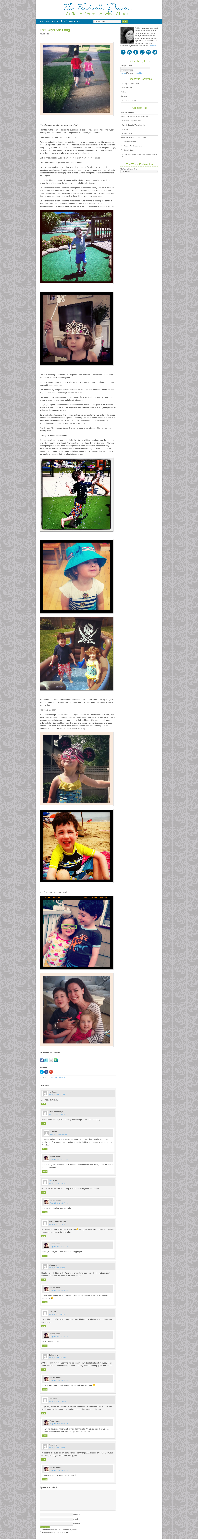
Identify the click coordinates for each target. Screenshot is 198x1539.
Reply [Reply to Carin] (43, 1413)
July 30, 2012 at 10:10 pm (57, 1358)
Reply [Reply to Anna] (43, 1192)
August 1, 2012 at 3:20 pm (59, 1424)
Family (52, 1077)
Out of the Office (126, 133)
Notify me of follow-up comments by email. (59, 1530)
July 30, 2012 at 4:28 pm (57, 1114)
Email (75, 1519)
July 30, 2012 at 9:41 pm (57, 1314)
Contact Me (74, 21)
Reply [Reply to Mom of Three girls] (43, 1236)
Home (40, 21)
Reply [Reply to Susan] (45, 1149)
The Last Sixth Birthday (128, 100)
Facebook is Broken (127, 112)
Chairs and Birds (126, 88)
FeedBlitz (138, 73)
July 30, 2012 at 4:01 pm (57, 1095)
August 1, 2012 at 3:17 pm (59, 1159)
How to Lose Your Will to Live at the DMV (134, 117)
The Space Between (127, 150)
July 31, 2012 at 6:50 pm (57, 1448)
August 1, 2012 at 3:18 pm (59, 1290)
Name (75, 1515)
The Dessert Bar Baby (128, 142)
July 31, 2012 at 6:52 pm (58, 1134)
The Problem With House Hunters (132, 146)
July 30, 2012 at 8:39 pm (57, 1268)
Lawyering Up (125, 129)
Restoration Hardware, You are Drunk (133, 137)
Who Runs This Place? (56, 21)
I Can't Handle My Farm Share (131, 121)
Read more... (153, 46)
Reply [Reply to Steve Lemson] (43, 1123)
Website (76, 1524)
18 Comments (60, 1077)
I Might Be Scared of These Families (133, 125)
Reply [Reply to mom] (43, 1326)
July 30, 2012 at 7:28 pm (57, 1224)
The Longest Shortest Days (130, 84)
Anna (50, 1181)
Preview (123, 73)
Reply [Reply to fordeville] (45, 1171)
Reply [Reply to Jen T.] (43, 1104)
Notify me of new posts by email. (55, 1532)
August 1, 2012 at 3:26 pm (59, 1470)
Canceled (124, 96)
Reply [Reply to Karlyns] (43, 1369)
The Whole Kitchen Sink (128, 169)
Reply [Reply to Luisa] (43, 1280)
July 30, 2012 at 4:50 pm (57, 1183)
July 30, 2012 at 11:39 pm (57, 1401)
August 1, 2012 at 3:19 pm (59, 1380)
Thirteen (123, 92)
